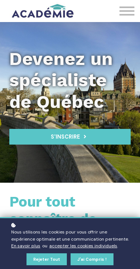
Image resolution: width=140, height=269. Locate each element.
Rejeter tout (46, 259)
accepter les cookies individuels (83, 246)
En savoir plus (25, 246)
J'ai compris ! (92, 259)
